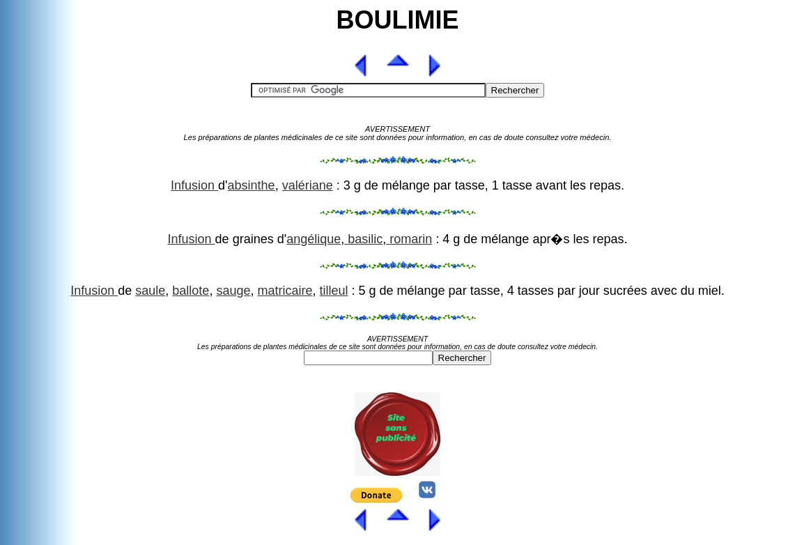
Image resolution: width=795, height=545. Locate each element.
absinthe (251, 185)
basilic (363, 239)
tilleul (333, 291)
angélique (313, 239)
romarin (409, 239)
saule (150, 291)
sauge (233, 291)
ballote (190, 291)
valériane (307, 185)
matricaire (284, 291)
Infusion (194, 185)
